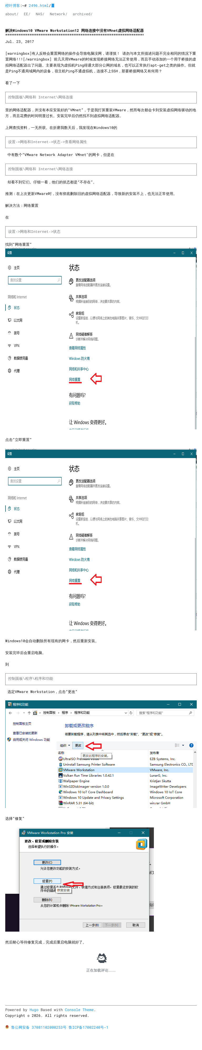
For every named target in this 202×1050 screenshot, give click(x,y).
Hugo (33, 1009)
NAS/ (40, 13)
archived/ (83, 13)
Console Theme (79, 1009)
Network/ (58, 13)
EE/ (27, 13)
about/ (11, 13)
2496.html (39, 5)
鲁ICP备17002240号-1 (88, 1027)
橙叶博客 (12, 5)
